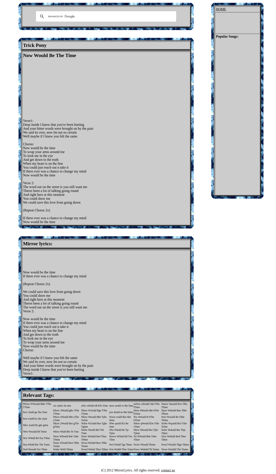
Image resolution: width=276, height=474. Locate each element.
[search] (105, 16)
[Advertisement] (59, 88)
